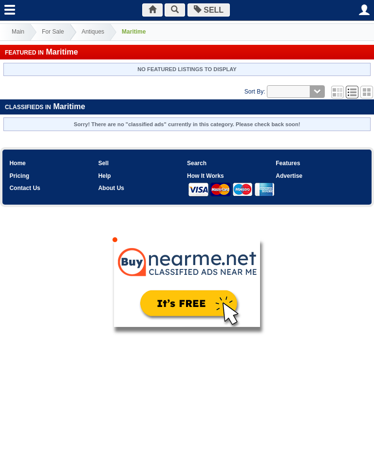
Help (104, 175)
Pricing (19, 175)
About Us (111, 188)
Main (18, 31)
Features (288, 163)
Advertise (289, 175)
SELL (209, 10)
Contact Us (24, 188)
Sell (103, 163)
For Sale (53, 31)
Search (196, 163)
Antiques (92, 31)
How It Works (205, 175)
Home (17, 163)
